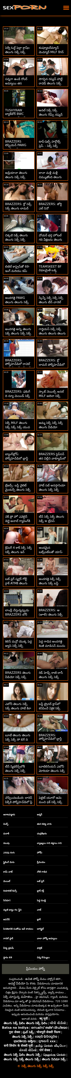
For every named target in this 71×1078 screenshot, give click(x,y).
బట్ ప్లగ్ (40, 881)
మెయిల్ (6, 881)
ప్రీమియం (41, 862)
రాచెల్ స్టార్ (8, 938)
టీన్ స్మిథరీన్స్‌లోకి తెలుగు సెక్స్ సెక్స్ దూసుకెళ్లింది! (15, 771)
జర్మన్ (39, 814)
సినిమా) (6, 900)
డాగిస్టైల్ (40, 929)
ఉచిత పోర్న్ (32, 979)
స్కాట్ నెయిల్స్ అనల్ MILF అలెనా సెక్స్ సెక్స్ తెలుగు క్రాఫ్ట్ (51, 396)
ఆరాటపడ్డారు (9, 814)
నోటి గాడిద (42, 871)
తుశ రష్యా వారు (44, 824)
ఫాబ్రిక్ (39, 948)
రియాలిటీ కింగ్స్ (10, 891)
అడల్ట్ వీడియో (16, 983)
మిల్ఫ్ (5, 824)
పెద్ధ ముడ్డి (41, 900)
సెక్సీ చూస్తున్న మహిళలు (17, 997)
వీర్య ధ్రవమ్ (8, 948)
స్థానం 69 (7, 957)
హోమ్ (39, 852)
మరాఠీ (6, 833)
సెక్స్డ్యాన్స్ (40, 992)
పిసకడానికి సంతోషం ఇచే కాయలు (18, 929)
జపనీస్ (6, 919)
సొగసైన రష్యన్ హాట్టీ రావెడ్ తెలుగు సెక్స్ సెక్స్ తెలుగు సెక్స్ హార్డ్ (52, 83)
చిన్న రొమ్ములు (43, 957)
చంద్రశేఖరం (42, 833)
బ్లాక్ (39, 919)
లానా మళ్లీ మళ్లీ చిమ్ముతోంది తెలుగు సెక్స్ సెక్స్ (50, 177)
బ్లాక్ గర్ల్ (40, 891)
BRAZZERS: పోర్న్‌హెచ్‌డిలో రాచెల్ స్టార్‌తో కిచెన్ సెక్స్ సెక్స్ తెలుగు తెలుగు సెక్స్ (18, 366)
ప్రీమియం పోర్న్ (35, 968)
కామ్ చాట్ (7, 871)
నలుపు (6, 843)
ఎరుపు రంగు (9, 852)
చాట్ (39, 910)
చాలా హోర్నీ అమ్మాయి (47, 938)
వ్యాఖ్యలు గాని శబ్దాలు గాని (49, 843)
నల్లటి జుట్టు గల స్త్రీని (12, 910)
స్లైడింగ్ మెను (8, 862)
